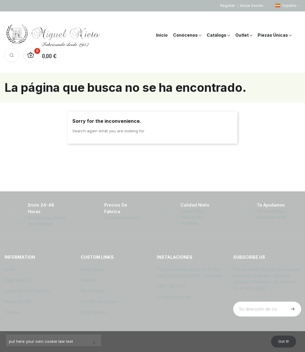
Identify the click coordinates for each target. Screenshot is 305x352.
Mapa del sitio (18, 301)
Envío (9, 269)
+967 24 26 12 (171, 286)
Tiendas (12, 312)
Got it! (281, 340)
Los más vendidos (99, 301)
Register (228, 5)
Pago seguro (17, 280)
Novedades (92, 290)
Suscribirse (292, 309)
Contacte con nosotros (27, 290)
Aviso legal (92, 269)
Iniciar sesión (94, 312)
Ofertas (88, 280)
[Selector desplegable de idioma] (288, 5)
